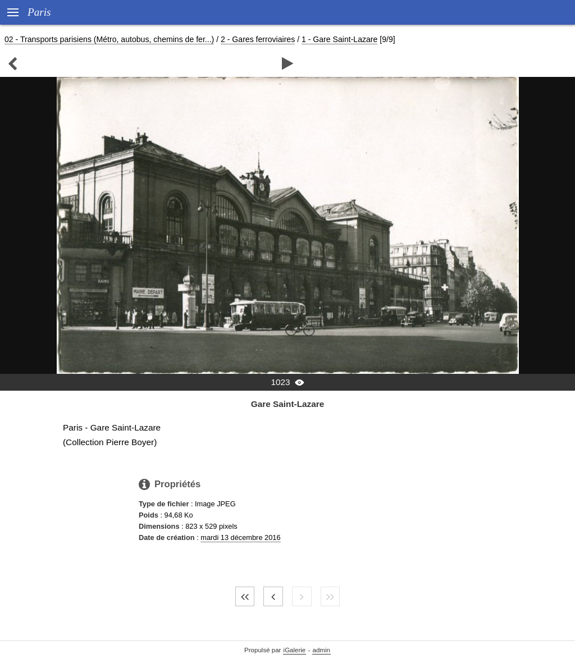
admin (321, 650)
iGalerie (295, 650)
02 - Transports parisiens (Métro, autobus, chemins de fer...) (109, 39)
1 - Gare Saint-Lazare (339, 39)
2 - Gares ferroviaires (258, 39)
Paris (39, 12)
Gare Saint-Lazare (288, 404)
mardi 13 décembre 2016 (240, 537)
